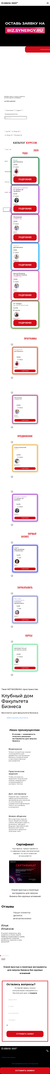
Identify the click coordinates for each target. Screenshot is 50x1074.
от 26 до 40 (8, 135)
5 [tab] (6, 955)
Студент (18, 110)
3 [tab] (3, 955)
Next (12, 377)
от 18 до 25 (15, 131)
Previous (12, 344)
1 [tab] (0, 955)
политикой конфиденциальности (17, 1029)
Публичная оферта (8, 1057)
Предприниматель (11, 114)
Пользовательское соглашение (25, 1063)
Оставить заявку (25, 1071)
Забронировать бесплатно (17, 718)
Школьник (9, 110)
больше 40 (18, 135)
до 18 (8, 131)
